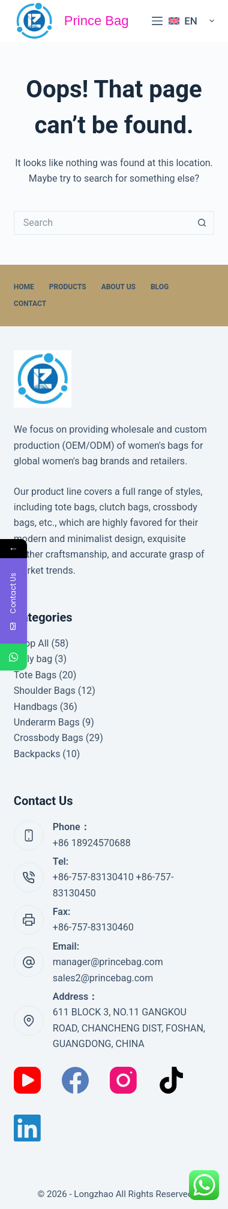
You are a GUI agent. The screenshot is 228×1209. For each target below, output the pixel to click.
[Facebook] (75, 1080)
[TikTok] (171, 1080)
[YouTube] (27, 1080)
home (24, 287)
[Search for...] (102, 223)
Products (67, 287)
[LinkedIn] (27, 1128)
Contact (30, 303)
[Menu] (157, 21)
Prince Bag (96, 20)
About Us (118, 287)
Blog (160, 287)
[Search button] (202, 223)
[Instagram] (123, 1080)
